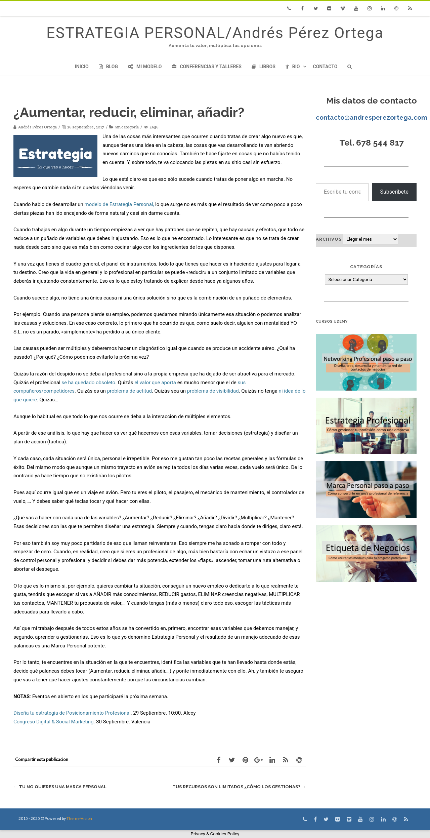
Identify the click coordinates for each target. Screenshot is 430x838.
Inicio (82, 66)
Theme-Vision (79, 818)
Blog (108, 66)
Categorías (366, 266)
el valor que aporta (155, 383)
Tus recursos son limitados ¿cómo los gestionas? (239, 786)
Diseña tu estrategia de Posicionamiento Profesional (72, 713)
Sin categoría (127, 126)
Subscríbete (394, 192)
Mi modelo (145, 66)
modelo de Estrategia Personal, (119, 204)
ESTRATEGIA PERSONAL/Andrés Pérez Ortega (215, 33)
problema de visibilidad (213, 391)
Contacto (325, 66)
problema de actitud (129, 391)
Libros (263, 66)
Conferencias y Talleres (206, 66)
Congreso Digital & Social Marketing (53, 722)
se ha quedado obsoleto (88, 383)
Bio (293, 66)
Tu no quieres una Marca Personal (59, 786)
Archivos (329, 239)
